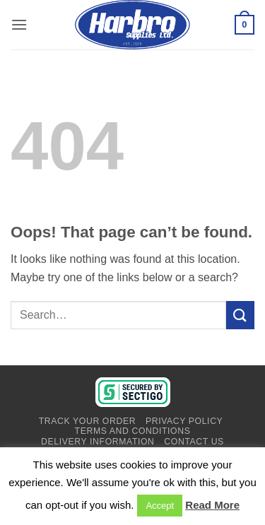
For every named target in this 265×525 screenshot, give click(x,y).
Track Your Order (87, 421)
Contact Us (194, 442)
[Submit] (240, 315)
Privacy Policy (184, 421)
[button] (19, 24)
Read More (212, 505)
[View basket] (244, 25)
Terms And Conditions (133, 431)
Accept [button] (160, 505)
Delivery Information (97, 442)
